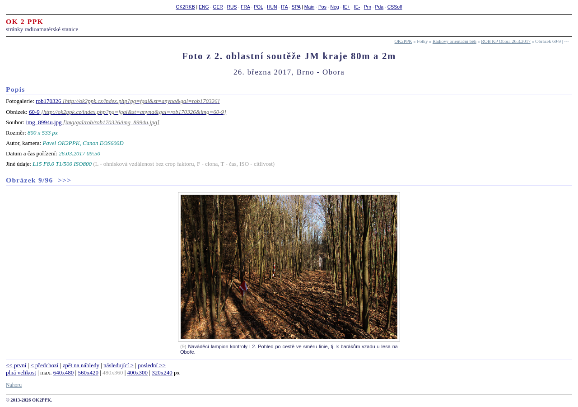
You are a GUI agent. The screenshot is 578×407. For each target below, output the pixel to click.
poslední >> (152, 365)
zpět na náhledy (80, 365)
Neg (335, 7)
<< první (16, 365)
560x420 (88, 372)
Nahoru (14, 385)
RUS (232, 7)
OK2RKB (185, 7)
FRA (245, 7)
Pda (379, 7)
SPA (296, 7)
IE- (357, 7)
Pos (322, 7)
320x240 (162, 372)
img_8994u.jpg (43, 122)
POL (258, 7)
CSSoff (394, 7)
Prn (367, 7)
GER (218, 7)
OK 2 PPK (25, 21)
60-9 (34, 111)
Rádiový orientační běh (454, 41)
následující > (118, 365)
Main (309, 7)
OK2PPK (403, 41)
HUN (272, 7)
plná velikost (21, 372)
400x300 (137, 372)
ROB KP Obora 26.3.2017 (506, 41)
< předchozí (44, 365)
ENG (204, 7)
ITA (284, 7)
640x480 (63, 372)
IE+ (346, 7)
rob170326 (48, 101)
